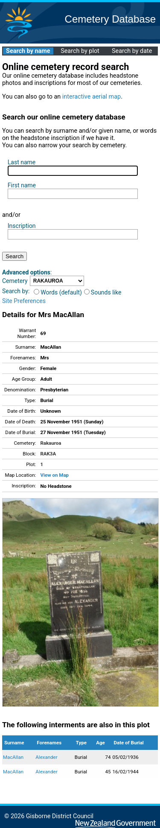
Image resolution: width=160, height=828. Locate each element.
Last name (21, 162)
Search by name (28, 51)
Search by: (15, 291)
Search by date (132, 51)
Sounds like (103, 292)
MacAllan (13, 757)
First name (22, 185)
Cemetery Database (110, 19)
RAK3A (48, 454)
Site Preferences (24, 300)
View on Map (54, 475)
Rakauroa (50, 443)
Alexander (46, 757)
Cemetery (15, 280)
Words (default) (58, 292)
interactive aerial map (91, 96)
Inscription (22, 225)
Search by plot (80, 51)
